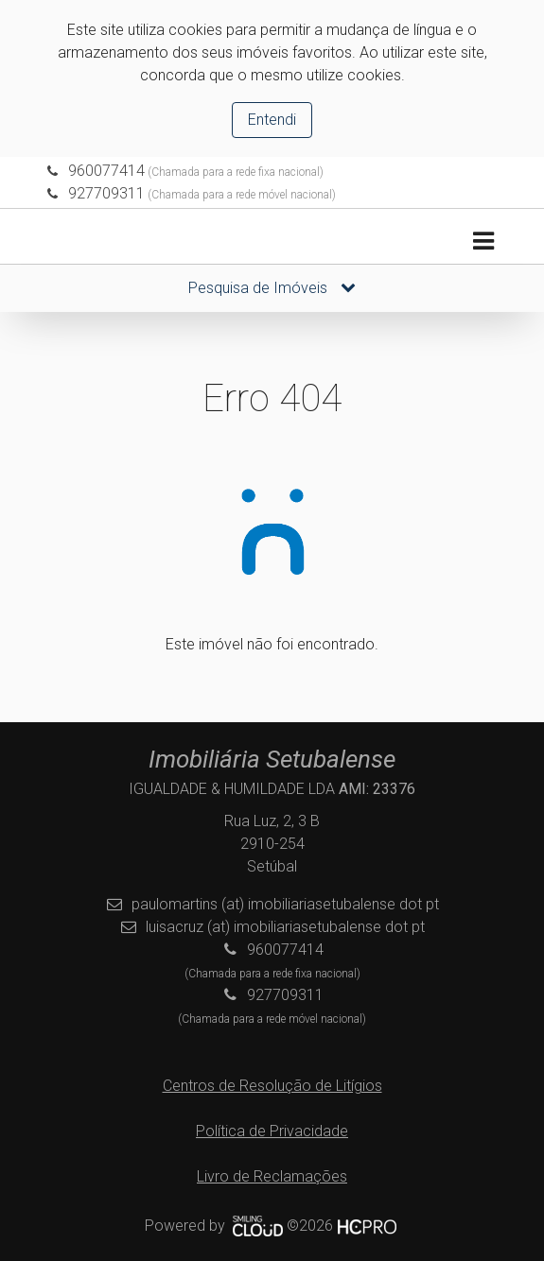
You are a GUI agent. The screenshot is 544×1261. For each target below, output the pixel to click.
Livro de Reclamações (272, 1176)
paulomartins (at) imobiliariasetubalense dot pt (285, 904)
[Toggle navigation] (483, 241)
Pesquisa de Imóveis (272, 288)
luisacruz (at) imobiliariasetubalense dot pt (285, 927)
